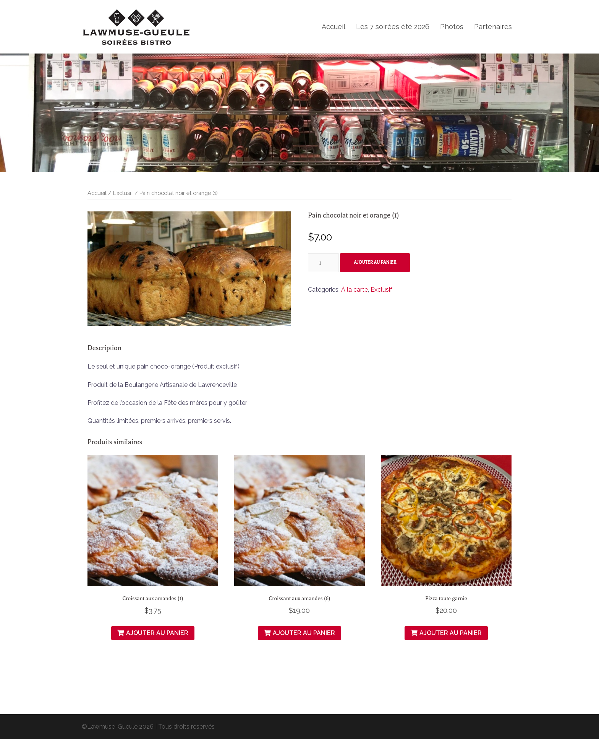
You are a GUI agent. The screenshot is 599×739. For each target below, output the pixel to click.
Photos (451, 27)
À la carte (354, 289)
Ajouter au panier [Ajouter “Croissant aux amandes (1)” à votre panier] (157, 633)
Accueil (333, 27)
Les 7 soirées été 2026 (392, 27)
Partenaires (493, 27)
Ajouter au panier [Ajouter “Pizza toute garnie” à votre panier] (450, 633)
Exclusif (123, 193)
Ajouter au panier (375, 262)
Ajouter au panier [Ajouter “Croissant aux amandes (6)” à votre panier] (304, 633)
